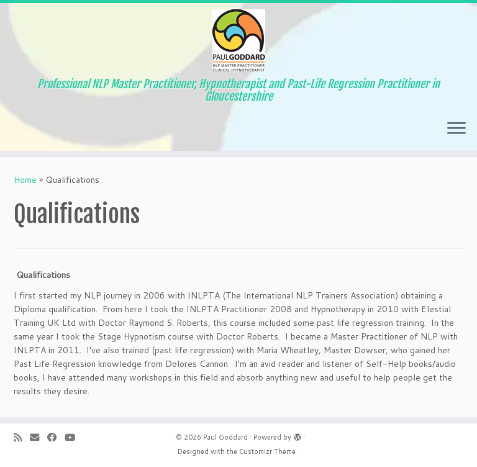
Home (25, 179)
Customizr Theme (267, 451)
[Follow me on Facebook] (56, 437)
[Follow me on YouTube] (74, 437)
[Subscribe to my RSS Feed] (22, 437)
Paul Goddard (225, 437)
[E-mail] (38, 437)
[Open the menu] (456, 128)
